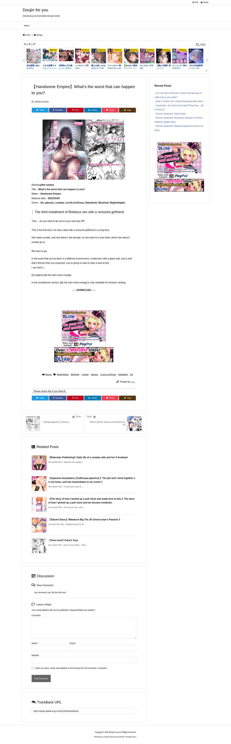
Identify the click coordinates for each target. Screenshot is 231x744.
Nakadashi (123, 374)
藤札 (141, 68)
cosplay (85, 374)
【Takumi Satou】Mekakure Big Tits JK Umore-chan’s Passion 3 (84, 519)
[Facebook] (57, 110)
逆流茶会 (30, 68)
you (133, 382)
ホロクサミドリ (130, 68)
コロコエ (159, 68)
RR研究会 (176, 68)
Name (35, 643)
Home (27, 35)
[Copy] (127, 110)
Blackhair (75, 374)
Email (73, 643)
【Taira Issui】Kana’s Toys (63, 540)
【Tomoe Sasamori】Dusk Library (170, 113)
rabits (77, 68)
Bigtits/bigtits (63, 374)
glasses (94, 374)
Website (35, 655)
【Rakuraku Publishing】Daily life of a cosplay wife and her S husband (88, 457)
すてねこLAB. (194, 68)
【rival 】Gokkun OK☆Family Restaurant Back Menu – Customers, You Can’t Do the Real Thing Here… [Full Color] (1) (179, 105)
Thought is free (130, 737)
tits (131, 374)
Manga (39, 35)
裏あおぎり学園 (97, 68)
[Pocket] (110, 110)
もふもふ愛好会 (65, 68)
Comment (36, 615)
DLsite (201, 44)
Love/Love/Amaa (108, 374)
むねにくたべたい (50, 68)
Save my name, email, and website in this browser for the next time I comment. (71, 668)
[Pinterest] (75, 110)
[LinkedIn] (92, 110)
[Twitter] (40, 110)
